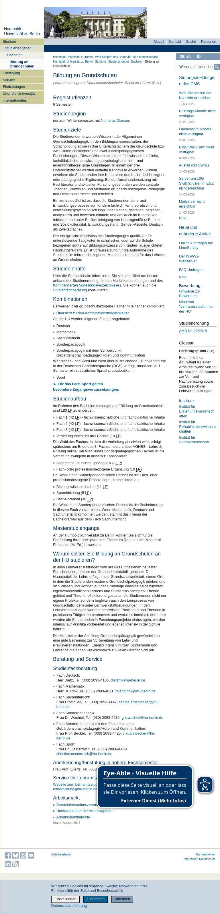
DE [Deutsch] (181, 56)
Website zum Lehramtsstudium (78, 784)
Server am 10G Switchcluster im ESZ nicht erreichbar (196, 183)
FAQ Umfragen (191, 270)
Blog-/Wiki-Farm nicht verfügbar (196, 149)
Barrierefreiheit (205, 854)
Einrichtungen (14, 86)
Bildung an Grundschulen (21, 64)
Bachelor (14, 55)
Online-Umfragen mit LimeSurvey (196, 245)
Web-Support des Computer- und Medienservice (126, 57)
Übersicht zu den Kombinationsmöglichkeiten (92, 313)
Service (9, 80)
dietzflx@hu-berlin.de (128, 680)
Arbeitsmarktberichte (73, 817)
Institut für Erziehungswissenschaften (196, 411)
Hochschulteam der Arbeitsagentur (84, 811)
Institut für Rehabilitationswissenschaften (197, 426)
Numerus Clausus (115, 120)
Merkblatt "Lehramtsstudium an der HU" (196, 306)
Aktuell (159, 42)
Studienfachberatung (70, 290)
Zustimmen (96, 899)
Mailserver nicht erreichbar (192, 203)
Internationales (15, 100)
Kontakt (175, 42)
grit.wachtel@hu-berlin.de (142, 717)
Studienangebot (18, 48)
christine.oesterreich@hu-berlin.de (84, 754)
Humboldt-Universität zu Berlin (22, 31)
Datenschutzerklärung (69, 905)
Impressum (191, 859)
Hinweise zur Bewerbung (189, 293)
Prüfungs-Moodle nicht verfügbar (197, 113)
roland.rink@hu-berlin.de (135, 691)
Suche (191, 42)
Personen (208, 42)
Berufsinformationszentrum (78, 805)
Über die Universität (19, 93)
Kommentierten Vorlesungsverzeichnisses (87, 285)
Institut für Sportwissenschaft (194, 439)
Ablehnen (122, 899)
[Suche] (217, 67)
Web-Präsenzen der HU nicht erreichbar (195, 95)
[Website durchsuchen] (198, 67)
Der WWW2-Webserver (189, 258)
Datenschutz (207, 859)
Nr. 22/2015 (193, 331)
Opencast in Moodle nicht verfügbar (195, 131)
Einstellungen (65, 899)
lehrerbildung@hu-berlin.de (75, 789)
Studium (9, 41)
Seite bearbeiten (61, 854)
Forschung (11, 73)
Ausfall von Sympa (194, 165)
